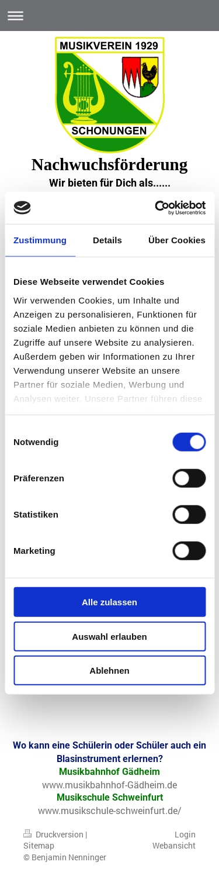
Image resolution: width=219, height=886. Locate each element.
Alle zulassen (109, 602)
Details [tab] (107, 240)
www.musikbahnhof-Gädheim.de (109, 784)
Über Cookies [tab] (177, 240)
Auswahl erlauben (109, 636)
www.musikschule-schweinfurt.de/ (110, 810)
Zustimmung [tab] (40, 240)
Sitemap (38, 845)
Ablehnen (109, 670)
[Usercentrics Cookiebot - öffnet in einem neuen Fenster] (156, 207)
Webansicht (174, 845)
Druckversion (54, 834)
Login (185, 834)
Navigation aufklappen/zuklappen (109, 15)
